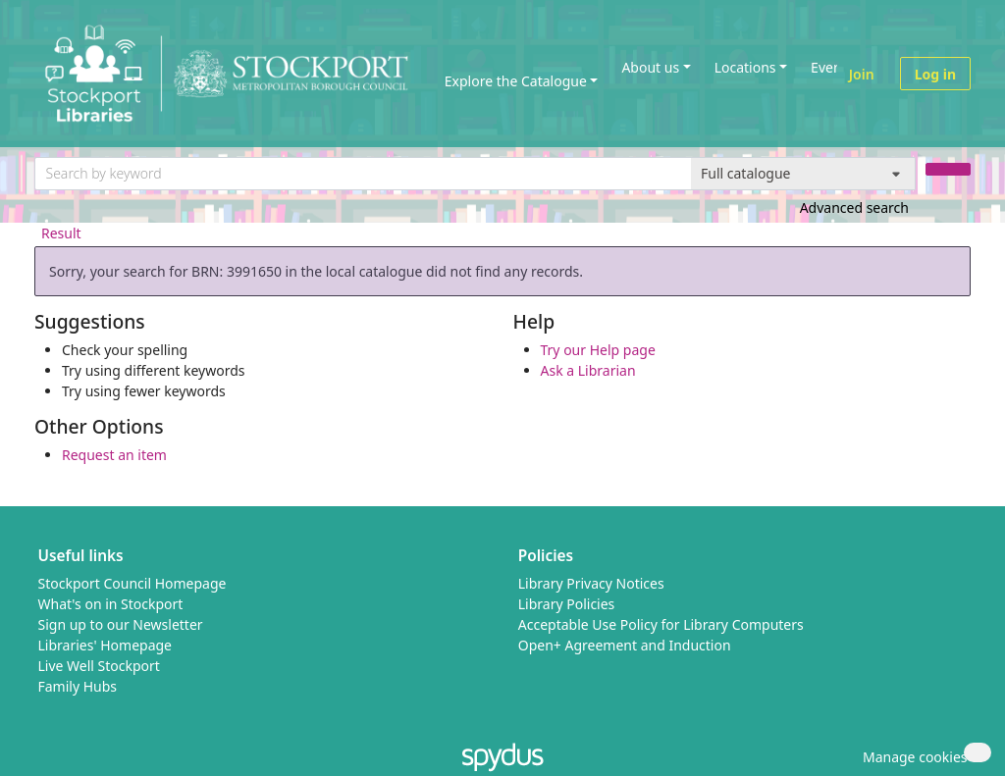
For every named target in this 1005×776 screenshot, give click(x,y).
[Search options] (803, 173)
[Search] (948, 169)
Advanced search (854, 207)
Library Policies (566, 604)
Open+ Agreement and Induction (624, 645)
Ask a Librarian (588, 370)
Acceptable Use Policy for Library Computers (661, 624)
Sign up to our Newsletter (120, 624)
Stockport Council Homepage (132, 583)
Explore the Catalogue (516, 81)
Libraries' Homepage (105, 645)
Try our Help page (598, 349)
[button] (912, 757)
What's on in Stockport (111, 604)
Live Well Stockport (99, 665)
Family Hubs (78, 686)
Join (861, 74)
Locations (745, 67)
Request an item (114, 454)
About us (650, 67)
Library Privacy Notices (591, 583)
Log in (935, 74)
